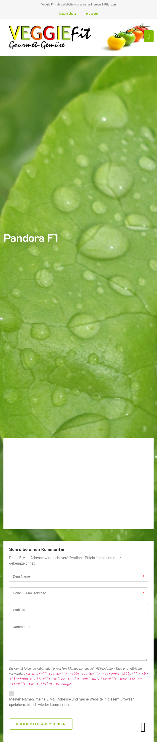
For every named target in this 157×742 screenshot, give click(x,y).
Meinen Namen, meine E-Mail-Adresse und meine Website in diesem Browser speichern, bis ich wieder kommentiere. (71, 702)
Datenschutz (67, 13)
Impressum (90, 13)
